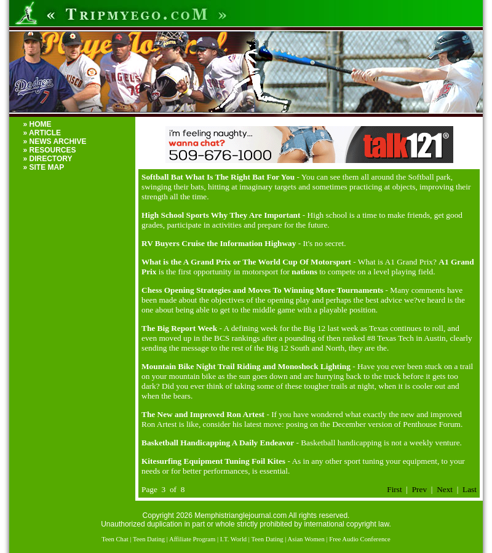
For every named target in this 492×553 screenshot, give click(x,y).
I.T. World (233, 539)
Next (445, 489)
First (394, 489)
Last (469, 489)
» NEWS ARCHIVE (55, 141)
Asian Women (306, 539)
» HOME (37, 124)
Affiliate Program (192, 539)
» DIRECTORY (48, 158)
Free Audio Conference (359, 539)
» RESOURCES (49, 150)
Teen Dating (149, 539)
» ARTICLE (42, 133)
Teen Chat (114, 539)
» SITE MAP (44, 167)
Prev (419, 489)
